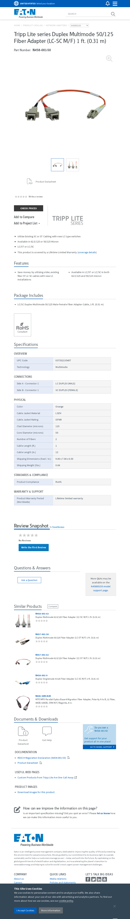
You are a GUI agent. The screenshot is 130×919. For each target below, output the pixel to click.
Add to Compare (24, 217)
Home (17, 25)
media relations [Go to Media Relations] (58, 878)
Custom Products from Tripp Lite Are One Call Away (46, 777)
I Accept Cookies (25, 910)
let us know (103, 813)
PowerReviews (58, 527)
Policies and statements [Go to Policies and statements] (63, 882)
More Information (50, 910)
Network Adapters (56, 25)
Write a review (36, 196)
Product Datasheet (28, 762)
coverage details (87, 252)
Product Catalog (33, 25)
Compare (53, 606)
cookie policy (66, 900)
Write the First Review (33, 547)
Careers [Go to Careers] (18, 882)
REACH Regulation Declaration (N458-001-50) (42, 757)
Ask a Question (29, 580)
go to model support (102, 747)
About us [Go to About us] (19, 878)
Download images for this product (36, 792)
